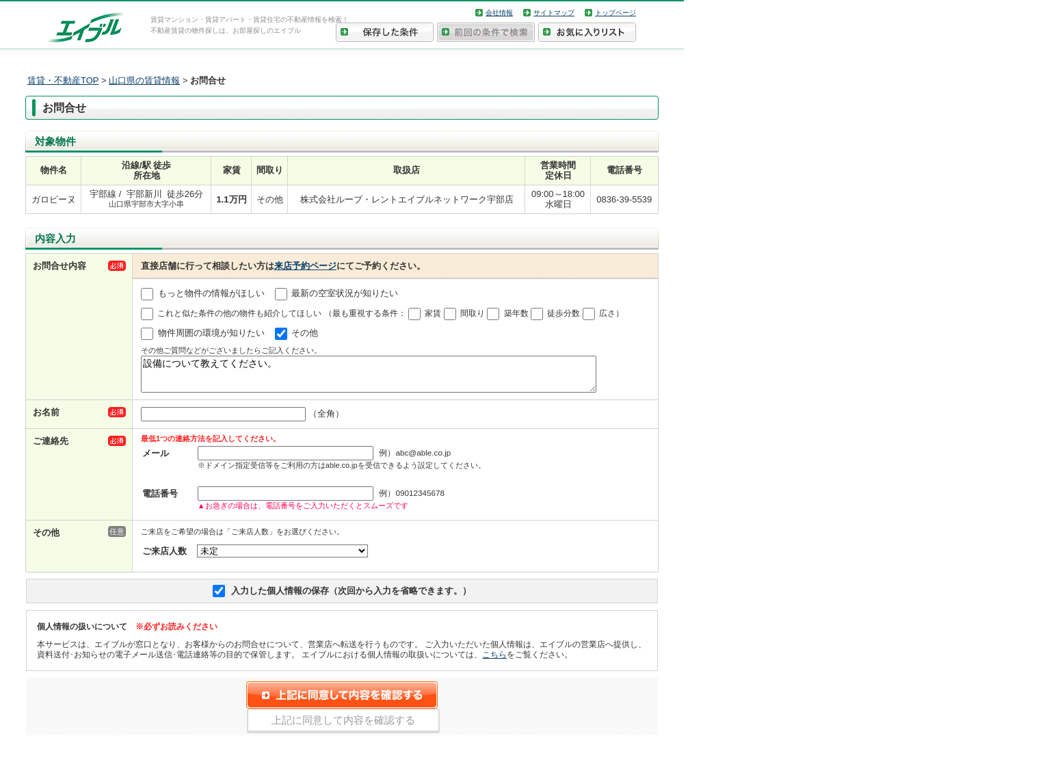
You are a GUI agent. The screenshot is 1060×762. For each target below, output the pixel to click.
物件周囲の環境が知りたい (211, 333)
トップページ (615, 12)
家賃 (433, 313)
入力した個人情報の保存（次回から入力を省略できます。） (351, 597)
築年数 (516, 313)
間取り (472, 313)
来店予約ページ (305, 266)
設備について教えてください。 (368, 377)
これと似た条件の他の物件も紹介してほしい (239, 313)
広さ (607, 313)
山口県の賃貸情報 (144, 80)
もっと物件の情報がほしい (211, 293)
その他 (304, 333)
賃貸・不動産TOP (62, 80)
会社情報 (499, 12)
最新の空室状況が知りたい (344, 293)
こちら (494, 660)
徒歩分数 (563, 313)
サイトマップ (553, 12)
